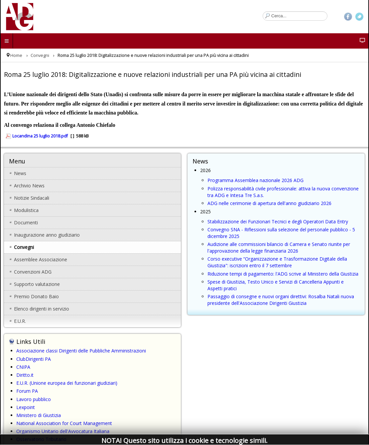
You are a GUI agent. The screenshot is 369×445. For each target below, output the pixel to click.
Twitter (359, 17)
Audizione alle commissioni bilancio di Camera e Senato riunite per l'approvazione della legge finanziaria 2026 (278, 247)
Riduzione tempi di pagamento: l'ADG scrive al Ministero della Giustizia (282, 274)
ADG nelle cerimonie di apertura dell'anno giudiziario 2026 (269, 203)
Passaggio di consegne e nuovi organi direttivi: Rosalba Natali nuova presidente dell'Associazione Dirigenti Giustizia (280, 299)
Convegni (40, 55)
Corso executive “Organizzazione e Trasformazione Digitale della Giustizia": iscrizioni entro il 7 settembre (277, 262)
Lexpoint (25, 407)
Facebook (348, 17)
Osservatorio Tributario (41, 439)
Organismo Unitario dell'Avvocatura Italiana (62, 431)
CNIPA (23, 367)
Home (16, 55)
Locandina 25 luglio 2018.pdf (40, 136)
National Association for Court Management (64, 423)
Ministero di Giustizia (38, 415)
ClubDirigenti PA (33, 359)
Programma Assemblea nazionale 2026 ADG (255, 180)
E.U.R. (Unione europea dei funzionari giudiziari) (66, 383)
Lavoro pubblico (33, 399)
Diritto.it (25, 375)
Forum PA (27, 391)
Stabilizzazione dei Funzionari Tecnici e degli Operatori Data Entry (277, 221)
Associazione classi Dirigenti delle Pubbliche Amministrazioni (81, 350)
